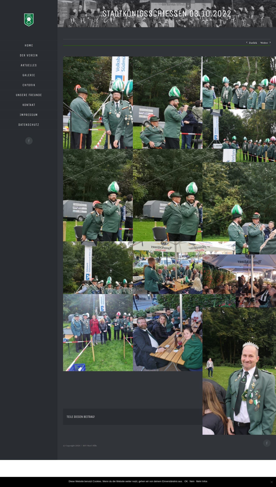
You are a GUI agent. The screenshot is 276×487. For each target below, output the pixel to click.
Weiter (264, 42)
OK (186, 481)
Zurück (253, 42)
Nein (192, 481)
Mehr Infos (201, 481)
